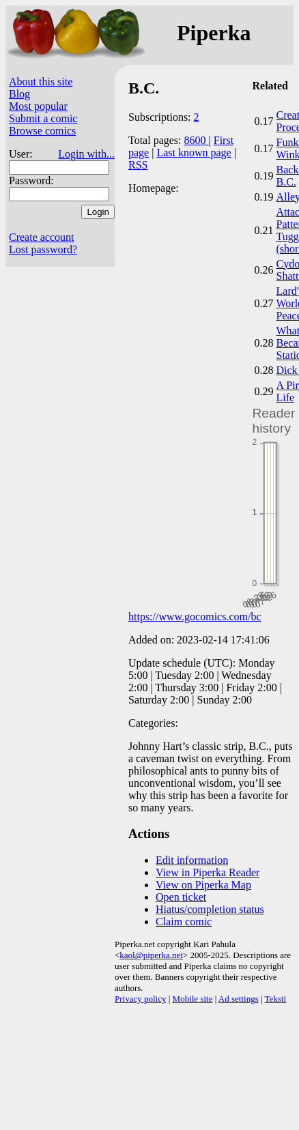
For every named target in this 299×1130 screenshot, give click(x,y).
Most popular (38, 106)
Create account (41, 237)
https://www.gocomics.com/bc (194, 616)
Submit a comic (43, 118)
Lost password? (43, 249)
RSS (137, 165)
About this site (40, 81)
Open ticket (181, 897)
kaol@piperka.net (150, 955)
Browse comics (42, 130)
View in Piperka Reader (207, 872)
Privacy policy (140, 999)
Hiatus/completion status (210, 909)
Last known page (193, 152)
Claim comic (184, 921)
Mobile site (193, 999)
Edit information (192, 860)
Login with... (86, 154)
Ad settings (238, 999)
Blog (19, 94)
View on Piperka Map (203, 884)
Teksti (276, 999)
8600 (196, 140)
